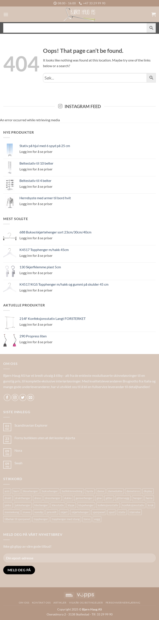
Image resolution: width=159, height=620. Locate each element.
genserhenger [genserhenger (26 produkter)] (84, 498)
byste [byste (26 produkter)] (89, 491)
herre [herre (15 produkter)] (149, 498)
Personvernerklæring (123, 602)
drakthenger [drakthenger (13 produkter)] (22, 498)
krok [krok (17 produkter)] (151, 505)
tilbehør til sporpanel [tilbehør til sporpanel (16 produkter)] (17, 519)
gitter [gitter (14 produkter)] (109, 498)
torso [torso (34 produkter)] (87, 519)
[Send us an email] (30, 397)
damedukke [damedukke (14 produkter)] (115, 491)
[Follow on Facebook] (7, 397)
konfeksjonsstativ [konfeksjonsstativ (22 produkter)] (133, 505)
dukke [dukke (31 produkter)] (68, 498)
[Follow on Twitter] (22, 397)
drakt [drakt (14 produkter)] (8, 498)
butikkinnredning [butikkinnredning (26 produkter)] (72, 491)
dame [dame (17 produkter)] (100, 491)
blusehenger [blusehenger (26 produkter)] (30, 491)
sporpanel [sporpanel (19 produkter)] (99, 512)
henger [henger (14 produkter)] (137, 498)
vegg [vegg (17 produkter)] (97, 519)
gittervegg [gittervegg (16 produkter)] (122, 498)
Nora (18, 450)
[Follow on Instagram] (15, 397)
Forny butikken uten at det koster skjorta (44, 438)
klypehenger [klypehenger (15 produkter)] (86, 505)
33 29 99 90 (105, 614)
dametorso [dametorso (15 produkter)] (133, 491)
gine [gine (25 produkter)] (99, 498)
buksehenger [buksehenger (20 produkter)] (50, 491)
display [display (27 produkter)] (148, 491)
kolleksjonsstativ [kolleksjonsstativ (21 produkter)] (108, 505)
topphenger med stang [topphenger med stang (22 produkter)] (66, 519)
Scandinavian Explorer (31, 425)
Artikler (60, 602)
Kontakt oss (41, 602)
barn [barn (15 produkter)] (16, 491)
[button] (5, 14)
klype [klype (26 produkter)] (71, 505)
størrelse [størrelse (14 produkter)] (134, 512)
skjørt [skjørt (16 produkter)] (64, 512)
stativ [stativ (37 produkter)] (122, 512)
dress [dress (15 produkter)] (37, 498)
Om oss (24, 602)
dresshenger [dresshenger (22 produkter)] (52, 498)
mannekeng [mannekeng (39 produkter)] (12, 512)
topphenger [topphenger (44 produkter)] (41, 519)
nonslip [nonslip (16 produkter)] (38, 512)
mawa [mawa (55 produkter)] (26, 512)
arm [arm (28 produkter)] (7, 491)
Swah (18, 463)
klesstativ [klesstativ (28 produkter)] (58, 505)
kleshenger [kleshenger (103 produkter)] (41, 505)
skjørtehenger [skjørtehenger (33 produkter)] (80, 512)
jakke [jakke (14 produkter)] (8, 505)
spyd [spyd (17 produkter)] (111, 512)
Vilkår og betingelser (86, 602)
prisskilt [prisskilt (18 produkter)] (52, 512)
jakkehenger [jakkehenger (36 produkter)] (22, 505)
